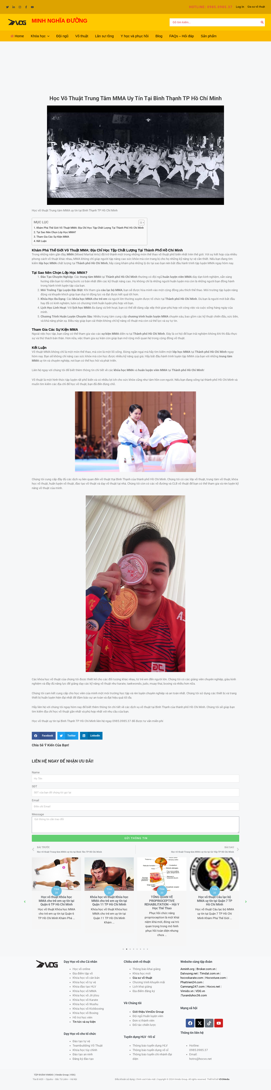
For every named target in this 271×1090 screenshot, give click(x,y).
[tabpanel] (56, 893)
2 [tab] (127, 949)
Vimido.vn (186, 991)
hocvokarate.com (191, 977)
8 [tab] (147, 949)
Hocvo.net (213, 986)
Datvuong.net (189, 973)
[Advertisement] (135, 67)
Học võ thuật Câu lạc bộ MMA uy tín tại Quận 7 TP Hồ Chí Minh (214, 900)
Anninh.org (187, 969)
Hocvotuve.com (215, 977)
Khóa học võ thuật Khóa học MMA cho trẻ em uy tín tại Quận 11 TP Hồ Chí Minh (109, 900)
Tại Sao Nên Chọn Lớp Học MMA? (56, 232)
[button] (210, 7)
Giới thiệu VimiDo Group (148, 1011)
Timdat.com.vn (209, 973)
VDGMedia (224, 1079)
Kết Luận (41, 241)
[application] (47, 36)
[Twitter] (7, 7)
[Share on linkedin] (91, 736)
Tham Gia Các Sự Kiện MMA (52, 236)
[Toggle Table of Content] (140, 223)
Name (36, 772)
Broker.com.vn (206, 969)
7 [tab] (144, 949)
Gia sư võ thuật (256, 6)
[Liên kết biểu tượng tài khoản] (240, 7)
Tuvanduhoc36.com (194, 995)
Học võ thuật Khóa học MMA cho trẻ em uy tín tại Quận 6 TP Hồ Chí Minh (56, 900)
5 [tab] (137, 949)
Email (35, 800)
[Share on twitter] (67, 736)
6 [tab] (140, 949)
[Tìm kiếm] (262, 22)
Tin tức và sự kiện (84, 1021)
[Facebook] (26, 7)
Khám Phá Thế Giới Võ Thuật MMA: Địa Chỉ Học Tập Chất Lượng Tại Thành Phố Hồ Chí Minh (90, 227)
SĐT (34, 786)
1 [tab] (123, 949)
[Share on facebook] (44, 736)
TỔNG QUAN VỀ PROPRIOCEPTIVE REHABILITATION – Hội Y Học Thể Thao (162, 902)
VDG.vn (200, 991)
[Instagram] (19, 7)
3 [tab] (130, 949)
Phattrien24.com (191, 982)
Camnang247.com (192, 986)
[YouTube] (32, 7)
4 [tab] (134, 949)
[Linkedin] (13, 7)
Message (38, 814)
